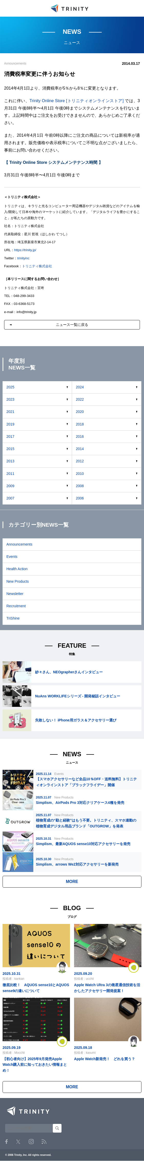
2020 (80, 412)
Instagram (31, 1141)
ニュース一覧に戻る (72, 325)
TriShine (13, 618)
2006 (80, 498)
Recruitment (16, 606)
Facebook (6, 1141)
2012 (80, 461)
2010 (80, 474)
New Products (17, 581)
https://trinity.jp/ (25, 250)
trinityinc (23, 258)
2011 (10, 474)
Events (11, 557)
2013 (10, 461)
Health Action (17, 569)
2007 (10, 498)
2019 (10, 424)
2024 (80, 387)
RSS (44, 1141)
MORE (72, 881)
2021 (10, 412)
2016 (80, 436)
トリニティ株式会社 (37, 266)
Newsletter (14, 594)
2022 (80, 399)
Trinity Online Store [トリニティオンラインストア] (76, 101)
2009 (10, 486)
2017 (10, 436)
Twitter (18, 1141)
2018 (80, 424)
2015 (10, 449)
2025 (10, 387)
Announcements (19, 544)
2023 (10, 399)
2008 (80, 486)
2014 (80, 449)
